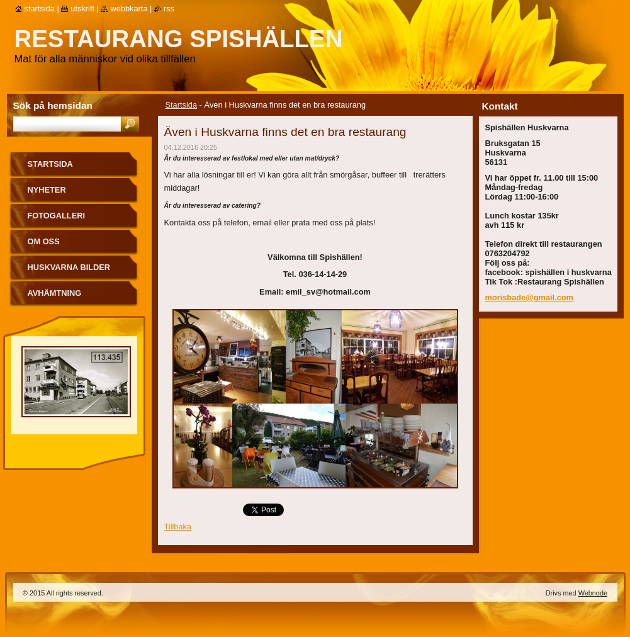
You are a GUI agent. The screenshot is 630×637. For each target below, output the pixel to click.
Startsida (182, 105)
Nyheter (47, 189)
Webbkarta (128, 8)
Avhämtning (55, 293)
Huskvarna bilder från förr (69, 271)
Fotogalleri (56, 215)
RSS (169, 8)
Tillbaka (178, 526)
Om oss (44, 241)
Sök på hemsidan (53, 105)
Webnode (592, 593)
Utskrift (82, 8)
